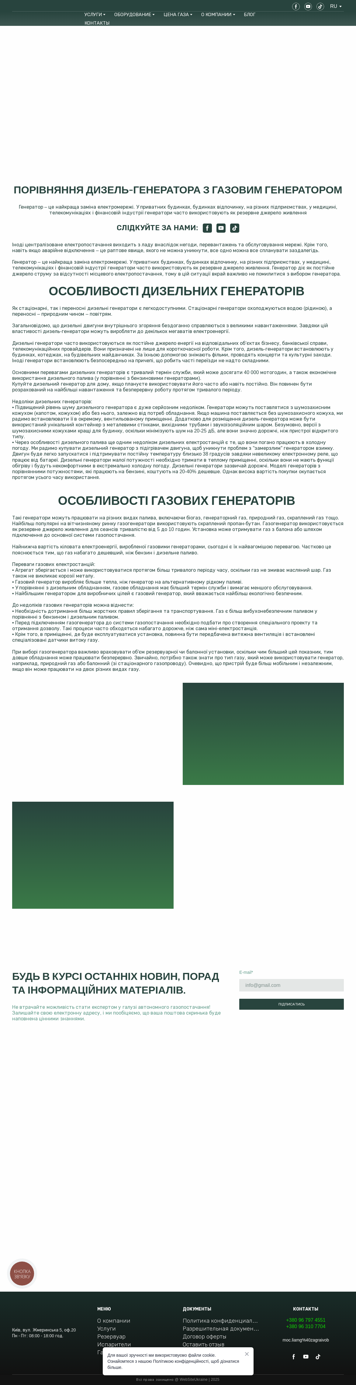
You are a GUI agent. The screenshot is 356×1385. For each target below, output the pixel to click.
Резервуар (111, 1336)
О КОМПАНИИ (216, 14)
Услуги (106, 1328)
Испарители (114, 1344)
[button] (296, 6)
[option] (333, 6)
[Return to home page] (34, 6)
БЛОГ (249, 14)
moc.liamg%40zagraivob (306, 1340)
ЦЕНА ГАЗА (176, 14)
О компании (113, 1320)
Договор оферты (204, 1336)
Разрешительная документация (221, 1328)
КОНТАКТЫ (97, 23)
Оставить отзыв (203, 1344)
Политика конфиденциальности (221, 1320)
